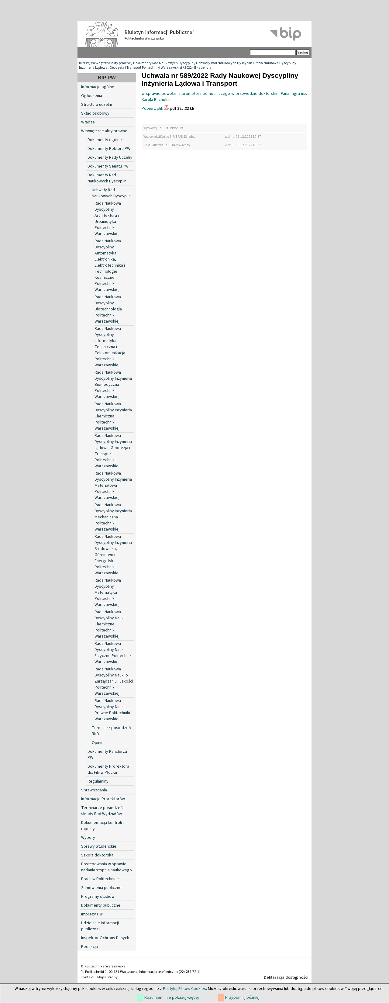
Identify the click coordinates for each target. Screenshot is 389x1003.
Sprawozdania (94, 790)
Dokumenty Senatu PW (108, 166)
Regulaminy (98, 781)
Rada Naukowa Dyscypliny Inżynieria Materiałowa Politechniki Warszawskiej (113, 485)
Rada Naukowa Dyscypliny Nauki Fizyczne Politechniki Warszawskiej (114, 653)
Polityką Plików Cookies (184, 989)
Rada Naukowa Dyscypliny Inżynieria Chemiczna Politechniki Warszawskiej (113, 416)
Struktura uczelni (96, 105)
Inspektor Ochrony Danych (105, 938)
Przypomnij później (242, 997)
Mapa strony (107, 977)
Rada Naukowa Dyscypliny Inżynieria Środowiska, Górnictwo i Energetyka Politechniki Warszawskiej (113, 555)
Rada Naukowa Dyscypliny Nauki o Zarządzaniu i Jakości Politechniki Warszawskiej (114, 681)
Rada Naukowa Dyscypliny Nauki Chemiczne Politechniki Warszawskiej (110, 624)
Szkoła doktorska (97, 855)
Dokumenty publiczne (100, 905)
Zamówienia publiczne (101, 888)
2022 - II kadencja (198, 67)
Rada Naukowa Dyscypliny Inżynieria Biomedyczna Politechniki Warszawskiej (113, 384)
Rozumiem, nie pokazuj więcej (171, 997)
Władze (88, 122)
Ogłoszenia (91, 96)
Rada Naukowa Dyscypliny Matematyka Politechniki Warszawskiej (108, 592)
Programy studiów (98, 897)
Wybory (88, 838)
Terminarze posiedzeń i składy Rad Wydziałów (103, 811)
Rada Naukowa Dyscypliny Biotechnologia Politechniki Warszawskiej (108, 309)
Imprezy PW (92, 914)
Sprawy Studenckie (98, 846)
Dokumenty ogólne (105, 140)
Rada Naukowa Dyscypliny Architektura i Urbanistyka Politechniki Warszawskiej (108, 218)
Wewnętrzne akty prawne (111, 63)
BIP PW (84, 63)
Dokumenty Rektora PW (109, 149)
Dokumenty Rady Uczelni (110, 157)
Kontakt (87, 977)
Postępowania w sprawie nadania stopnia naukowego (106, 867)
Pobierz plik (152, 108)
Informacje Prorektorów (103, 799)
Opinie (98, 743)
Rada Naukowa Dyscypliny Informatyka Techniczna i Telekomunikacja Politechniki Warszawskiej (110, 347)
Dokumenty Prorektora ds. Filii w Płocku (108, 769)
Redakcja (89, 947)
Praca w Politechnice (100, 879)
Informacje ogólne (97, 87)
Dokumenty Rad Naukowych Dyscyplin (163, 63)
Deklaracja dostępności (286, 977)
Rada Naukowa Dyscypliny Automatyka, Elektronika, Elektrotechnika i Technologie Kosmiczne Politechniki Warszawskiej (110, 265)
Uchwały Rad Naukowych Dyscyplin (224, 63)
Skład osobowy (95, 113)
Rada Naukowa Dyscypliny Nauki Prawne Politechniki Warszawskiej (112, 710)
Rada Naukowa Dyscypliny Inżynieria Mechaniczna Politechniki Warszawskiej (113, 517)
